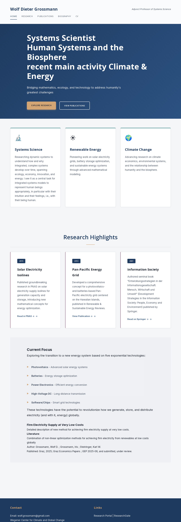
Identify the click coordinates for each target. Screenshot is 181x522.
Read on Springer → (137, 319)
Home (13, 16)
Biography (64, 16)
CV (77, 16)
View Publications (74, 105)
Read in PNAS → (25, 316)
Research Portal (103, 515)
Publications (45, 16)
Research (27, 16)
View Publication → (82, 316)
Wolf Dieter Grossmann (34, 9)
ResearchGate (122, 515)
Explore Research (41, 105)
